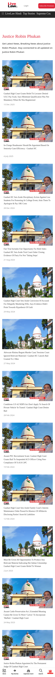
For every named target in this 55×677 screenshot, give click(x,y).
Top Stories (29, 13)
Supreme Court (45, 13)
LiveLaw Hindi (13, 13)
